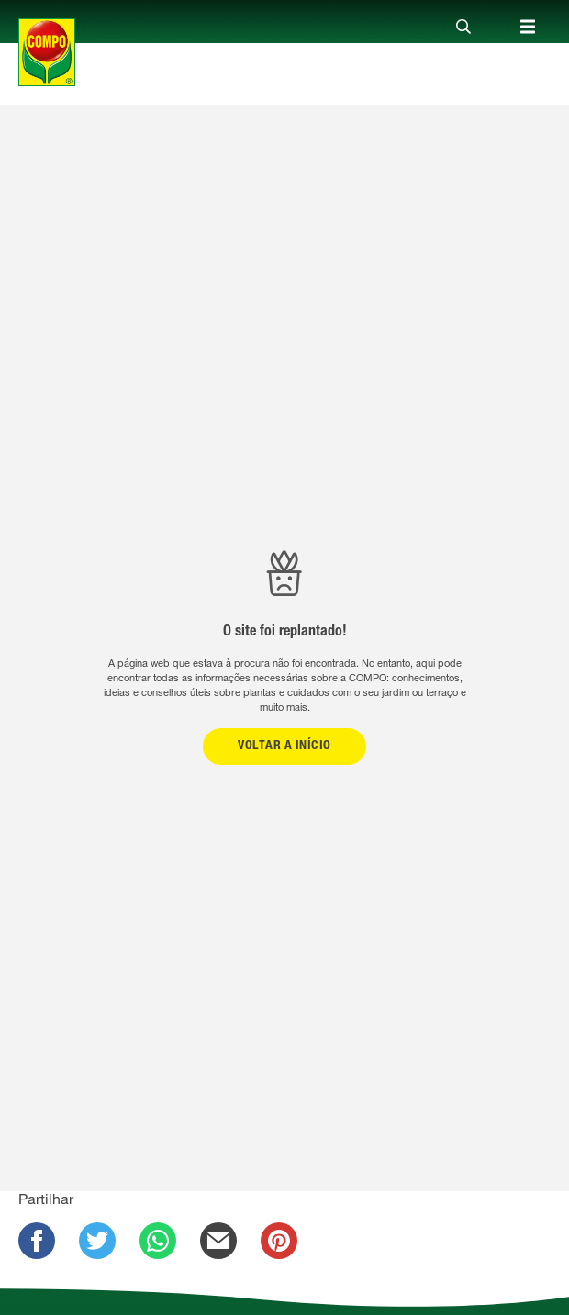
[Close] (463, 27)
